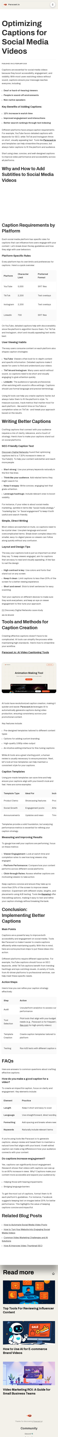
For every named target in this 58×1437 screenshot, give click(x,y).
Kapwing (46, 894)
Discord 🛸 (29, 1434)
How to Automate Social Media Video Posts (25, 1225)
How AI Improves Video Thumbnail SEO (23, 1246)
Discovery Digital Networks (15, 452)
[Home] (13, 5)
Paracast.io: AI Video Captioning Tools (25, 652)
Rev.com (24, 1025)
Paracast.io (49, 140)
